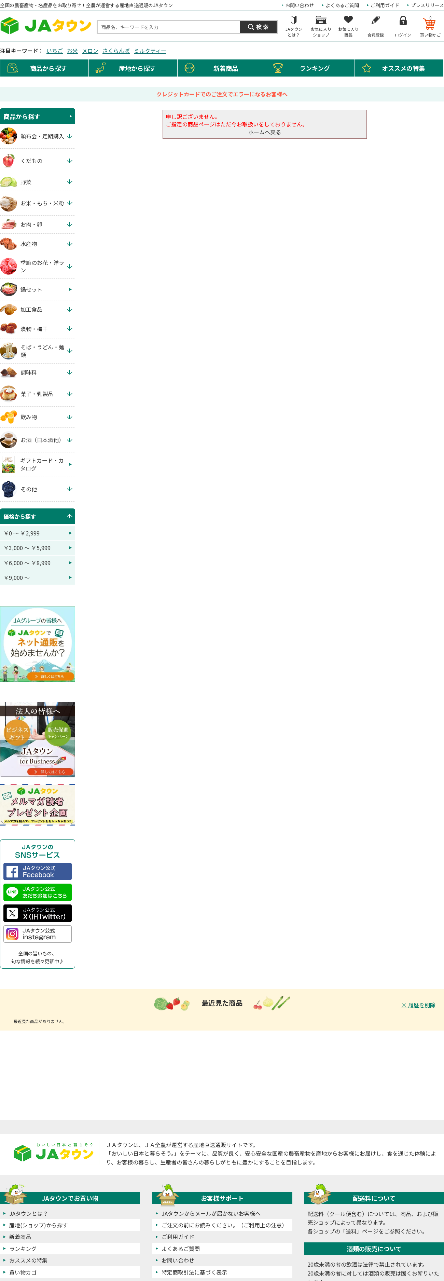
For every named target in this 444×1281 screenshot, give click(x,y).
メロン (90, 50)
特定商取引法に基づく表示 (194, 1272)
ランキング (315, 68)
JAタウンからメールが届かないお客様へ (211, 1213)
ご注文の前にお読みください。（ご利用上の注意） (224, 1225)
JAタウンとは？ (28, 1213)
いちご (54, 50)
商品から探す (21, 116)
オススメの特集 (403, 68)
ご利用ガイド (385, 5)
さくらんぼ (116, 50)
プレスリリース (427, 5)
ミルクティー (150, 50)
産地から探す (137, 68)
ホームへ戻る (264, 132)
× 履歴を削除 (418, 1005)
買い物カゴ (23, 1272)
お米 (72, 50)
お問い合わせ (299, 5)
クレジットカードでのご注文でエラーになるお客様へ (222, 94)
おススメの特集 (28, 1260)
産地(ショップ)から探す (38, 1225)
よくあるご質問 (342, 5)
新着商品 (225, 68)
